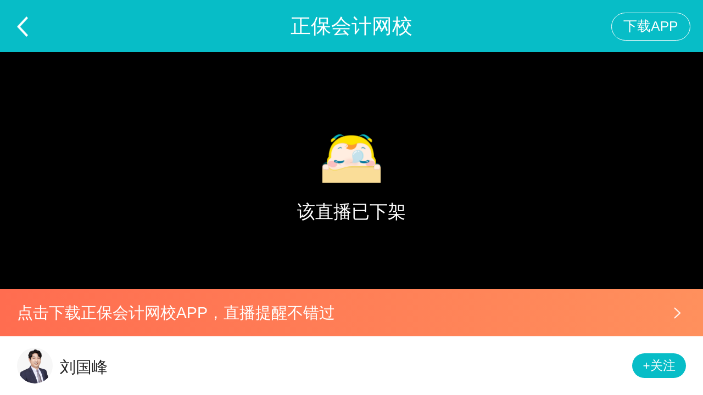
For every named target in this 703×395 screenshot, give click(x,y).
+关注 (659, 366)
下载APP (650, 26)
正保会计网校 (351, 26)
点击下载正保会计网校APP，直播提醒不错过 (176, 312)
